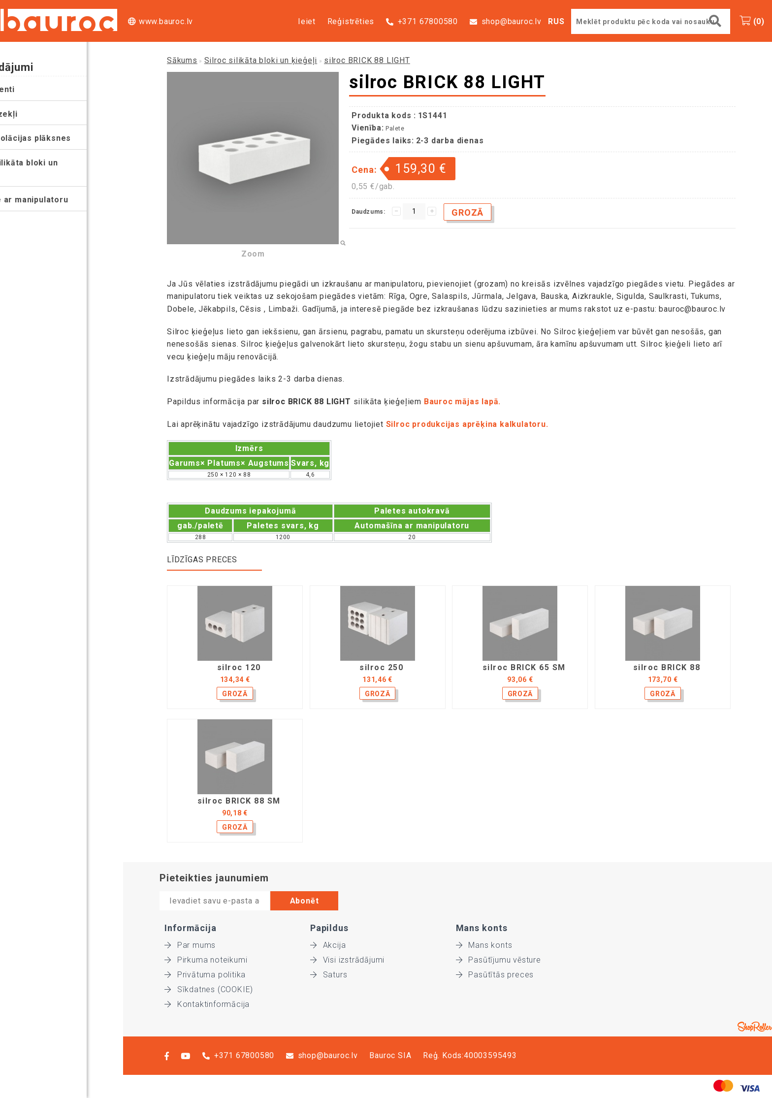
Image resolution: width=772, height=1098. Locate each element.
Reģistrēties (351, 21)
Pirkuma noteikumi (205, 960)
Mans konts (484, 945)
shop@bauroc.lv (512, 21)
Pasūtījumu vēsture (498, 960)
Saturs (329, 974)
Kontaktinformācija (207, 1004)
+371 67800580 (428, 21)
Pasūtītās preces (495, 974)
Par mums (190, 945)
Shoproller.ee (755, 1027)
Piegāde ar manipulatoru (54, 199)
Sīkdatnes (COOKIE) (208, 989)
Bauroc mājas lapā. (463, 401)
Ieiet (307, 21)
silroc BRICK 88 (667, 667)
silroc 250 (381, 667)
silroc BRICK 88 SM (239, 801)
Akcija (328, 945)
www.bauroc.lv (166, 21)
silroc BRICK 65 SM (524, 667)
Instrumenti (27, 89)
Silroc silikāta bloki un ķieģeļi (49, 169)
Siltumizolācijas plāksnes (55, 138)
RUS (556, 21)
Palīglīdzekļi (29, 114)
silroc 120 (239, 667)
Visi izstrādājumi (347, 960)
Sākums (182, 60)
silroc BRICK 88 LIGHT (367, 60)
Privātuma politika (205, 974)
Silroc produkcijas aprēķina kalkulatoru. (467, 424)
